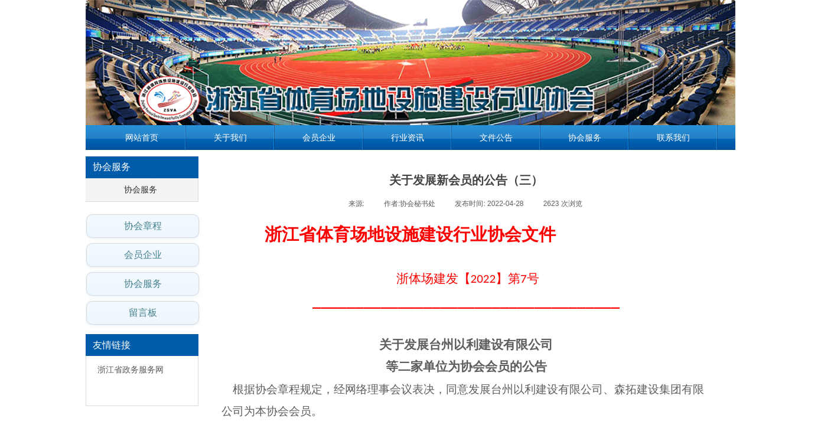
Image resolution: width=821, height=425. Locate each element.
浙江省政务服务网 (130, 369)
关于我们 (230, 137)
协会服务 (584, 137)
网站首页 (141, 137)
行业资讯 (407, 137)
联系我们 (673, 137)
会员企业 (318, 137)
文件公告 (496, 137)
